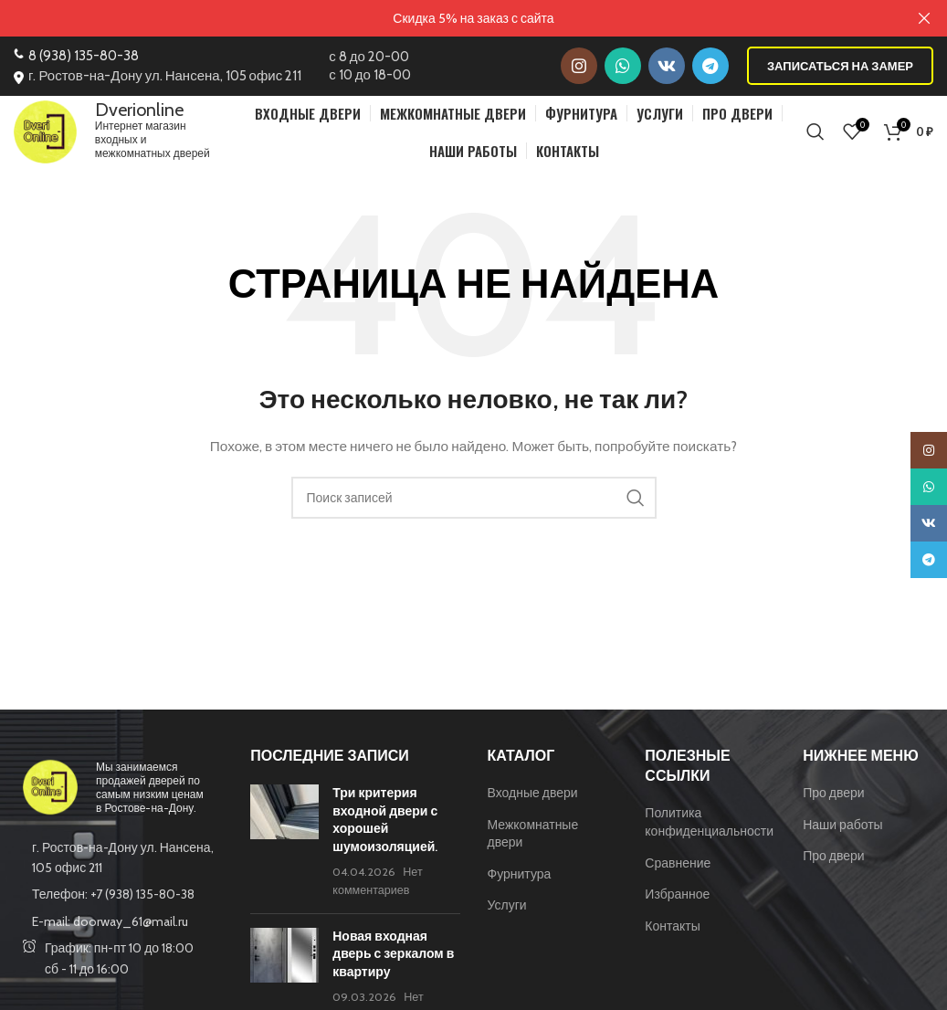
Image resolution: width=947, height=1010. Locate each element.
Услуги (507, 915)
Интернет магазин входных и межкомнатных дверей (162, 136)
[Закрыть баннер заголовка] (924, 18)
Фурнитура (520, 883)
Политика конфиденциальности (709, 832)
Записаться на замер (840, 65)
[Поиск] (815, 136)
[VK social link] (666, 65)
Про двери (833, 802)
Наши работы (843, 834)
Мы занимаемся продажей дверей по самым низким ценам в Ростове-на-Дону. (150, 796)
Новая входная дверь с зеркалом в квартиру (393, 963)
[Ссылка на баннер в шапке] (446, 18)
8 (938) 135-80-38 (83, 55)
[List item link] (118, 904)
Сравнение (677, 872)
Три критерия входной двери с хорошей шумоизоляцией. (384, 829)
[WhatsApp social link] (623, 65)
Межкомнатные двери (533, 843)
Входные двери (533, 802)
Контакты (672, 935)
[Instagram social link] (579, 65)
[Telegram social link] (710, 65)
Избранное (677, 904)
